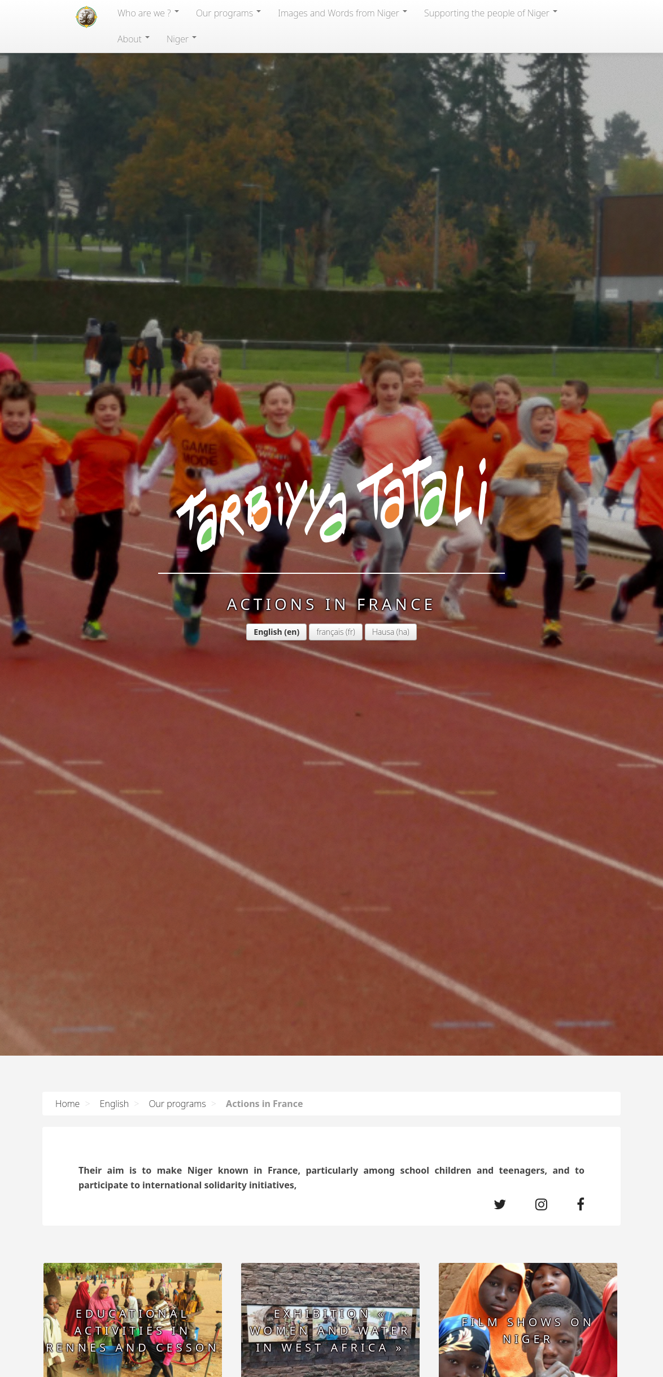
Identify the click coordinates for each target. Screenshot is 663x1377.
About (133, 39)
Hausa (383, 631)
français (329, 631)
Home (67, 1103)
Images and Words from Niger (342, 13)
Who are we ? (148, 13)
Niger (182, 39)
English (268, 631)
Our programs (228, 13)
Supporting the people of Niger (490, 13)
